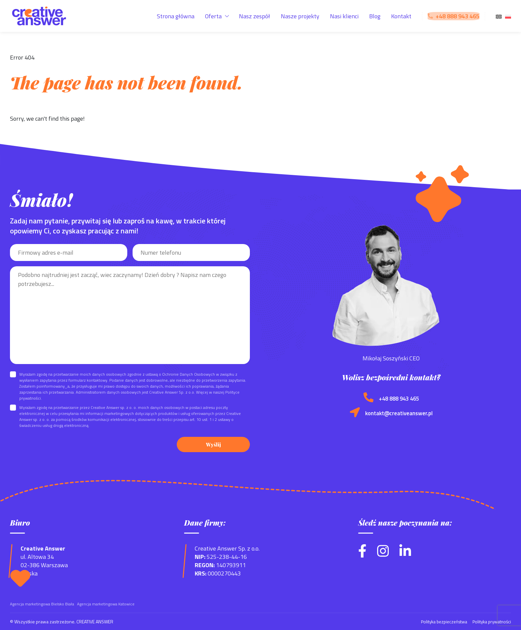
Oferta (213, 16)
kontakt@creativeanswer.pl (399, 413)
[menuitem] (499, 16)
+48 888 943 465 (399, 398)
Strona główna (175, 16)
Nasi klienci (344, 16)
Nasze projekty (300, 16)
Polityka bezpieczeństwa (440, 621)
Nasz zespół (254, 16)
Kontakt (401, 16)
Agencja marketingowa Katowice (106, 603)
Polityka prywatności (490, 621)
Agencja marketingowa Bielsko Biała (42, 603)
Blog (374, 16)
